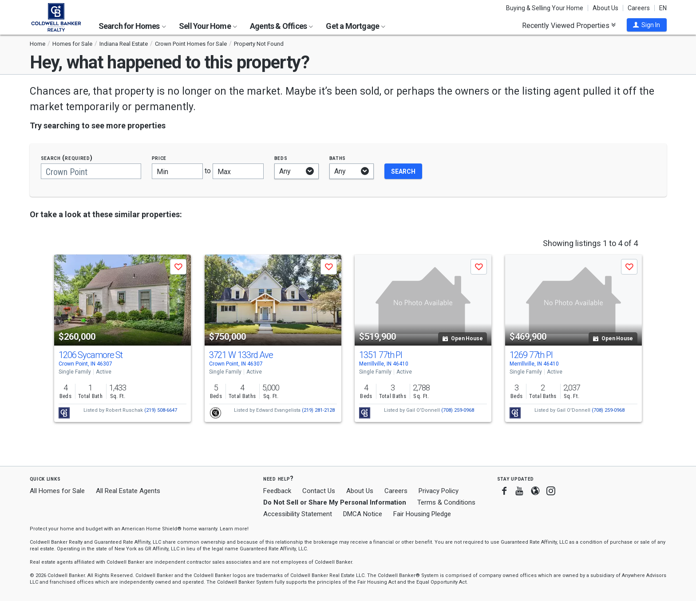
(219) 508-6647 (160, 410)
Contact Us (318, 491)
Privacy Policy (439, 491)
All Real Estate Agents (128, 491)
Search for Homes (132, 26)
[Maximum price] (238, 171)
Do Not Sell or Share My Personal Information (334, 502)
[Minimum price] (177, 171)
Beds (281, 158)
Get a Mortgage (355, 26)
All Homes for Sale (57, 491)
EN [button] (663, 8)
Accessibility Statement (297, 514)
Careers (639, 8)
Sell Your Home (208, 26)
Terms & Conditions (446, 502)
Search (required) (67, 158)
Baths (337, 158)
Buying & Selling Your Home (544, 8)
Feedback (277, 491)
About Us (605, 8)
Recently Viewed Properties (569, 25)
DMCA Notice (362, 514)
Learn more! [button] (234, 529)
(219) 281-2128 (318, 410)
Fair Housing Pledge (422, 514)
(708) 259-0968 (457, 410)
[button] (647, 25)
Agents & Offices (281, 26)
